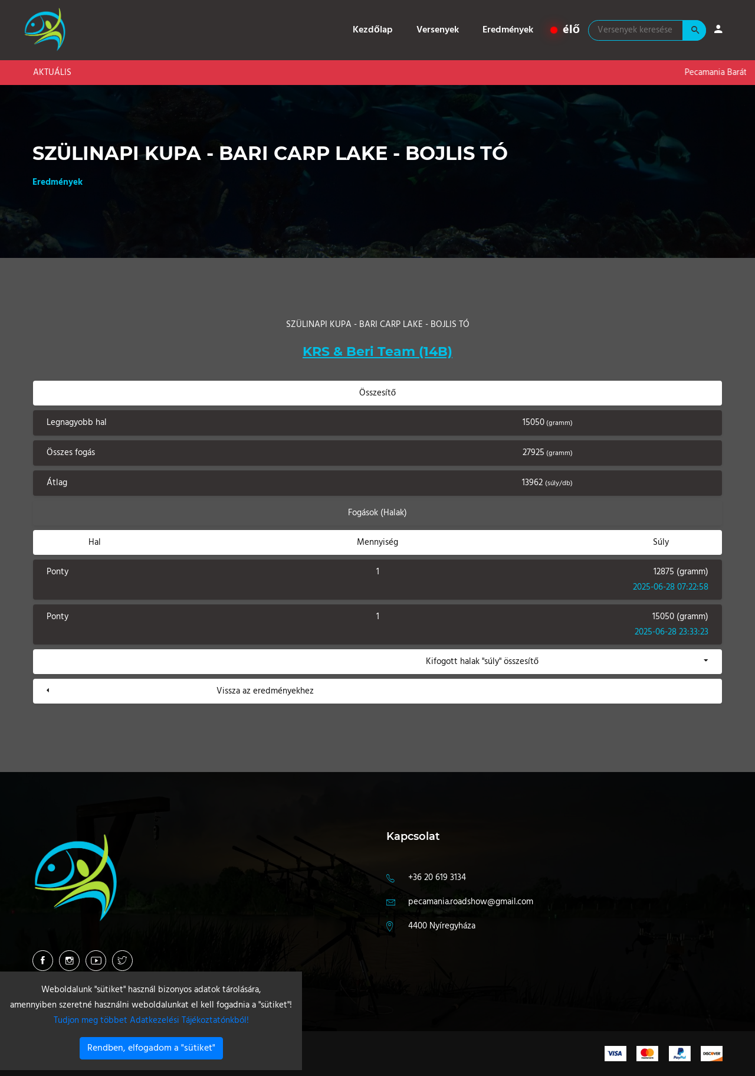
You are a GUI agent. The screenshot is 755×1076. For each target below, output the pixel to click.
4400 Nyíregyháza (441, 926)
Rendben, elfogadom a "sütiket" (151, 1048)
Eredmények (507, 30)
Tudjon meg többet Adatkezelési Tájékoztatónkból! (151, 1020)
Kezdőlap (373, 30)
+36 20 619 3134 (437, 878)
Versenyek (437, 30)
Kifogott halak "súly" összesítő (482, 662)
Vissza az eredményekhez (265, 691)
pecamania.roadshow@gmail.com (470, 902)
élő (565, 30)
